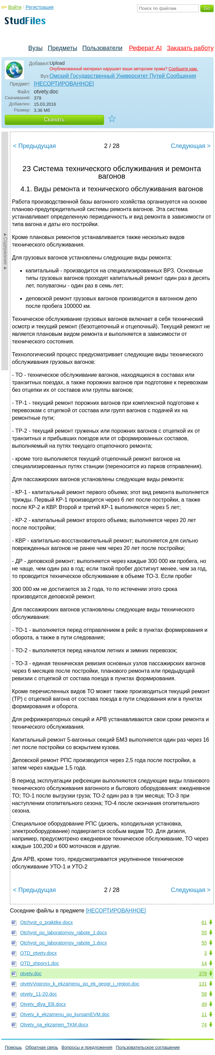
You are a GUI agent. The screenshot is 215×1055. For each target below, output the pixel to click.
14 (204, 963)
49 (204, 1004)
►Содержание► (5, 251)
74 (204, 1024)
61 (204, 922)
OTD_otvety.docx (38, 953)
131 (203, 983)
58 (204, 994)
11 (204, 1014)
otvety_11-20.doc (38, 994)
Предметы (62, 48)
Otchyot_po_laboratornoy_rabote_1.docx (63, 932)
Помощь (13, 1047)
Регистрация (40, 7)
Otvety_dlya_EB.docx (43, 1004)
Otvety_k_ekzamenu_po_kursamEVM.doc (64, 1014)
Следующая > (191, 146)
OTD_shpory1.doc (39, 963)
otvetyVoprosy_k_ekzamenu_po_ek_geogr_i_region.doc (79, 983)
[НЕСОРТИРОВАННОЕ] (64, 84)
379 (203, 973)
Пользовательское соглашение (148, 1047)
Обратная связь (41, 1047)
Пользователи (102, 48)
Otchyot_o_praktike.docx (46, 922)
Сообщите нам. (183, 69)
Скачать (54, 119)
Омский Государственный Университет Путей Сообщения (123, 76)
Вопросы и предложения (87, 1047)
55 (204, 932)
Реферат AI (145, 48)
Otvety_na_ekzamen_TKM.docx (54, 1024)
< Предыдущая (34, 146)
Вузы (35, 48)
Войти (15, 7)
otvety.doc (31, 973)
